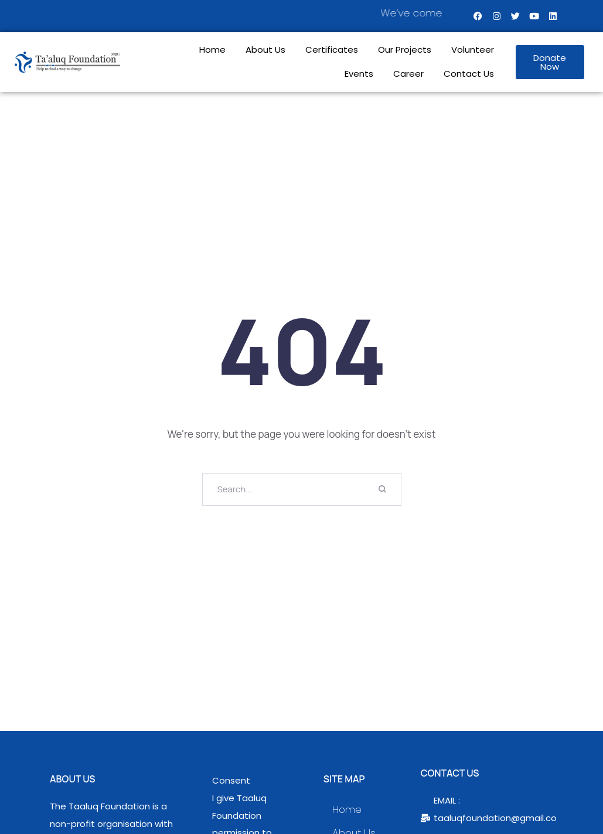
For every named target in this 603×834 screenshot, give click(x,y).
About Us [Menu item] (265, 50)
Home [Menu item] (212, 50)
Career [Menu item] (408, 74)
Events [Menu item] (359, 74)
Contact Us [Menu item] (469, 74)
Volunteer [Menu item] (472, 50)
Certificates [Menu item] (332, 50)
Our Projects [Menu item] (404, 50)
